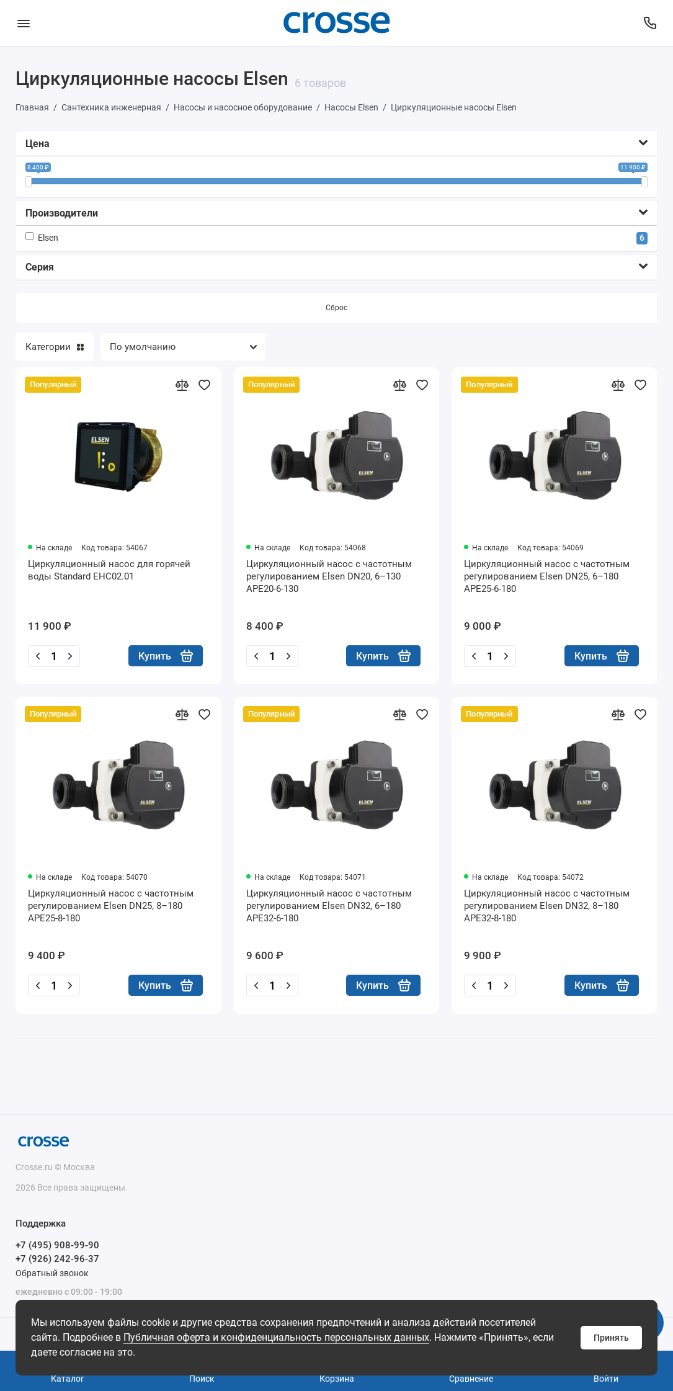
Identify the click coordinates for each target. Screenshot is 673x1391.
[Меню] (23, 23)
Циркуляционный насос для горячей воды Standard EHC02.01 (109, 570)
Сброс (336, 307)
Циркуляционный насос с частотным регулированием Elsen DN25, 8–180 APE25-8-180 (111, 906)
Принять (611, 1338)
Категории (54, 346)
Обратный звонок (52, 1273)
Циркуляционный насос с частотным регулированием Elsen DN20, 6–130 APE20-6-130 (329, 576)
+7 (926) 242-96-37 (57, 1258)
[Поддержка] (649, 23)
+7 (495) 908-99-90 (57, 1245)
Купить (165, 656)
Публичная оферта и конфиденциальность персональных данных (276, 1337)
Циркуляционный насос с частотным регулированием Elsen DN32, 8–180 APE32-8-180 (547, 906)
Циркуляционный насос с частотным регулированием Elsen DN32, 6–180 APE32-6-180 (329, 906)
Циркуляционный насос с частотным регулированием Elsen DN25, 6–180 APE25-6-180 (547, 576)
